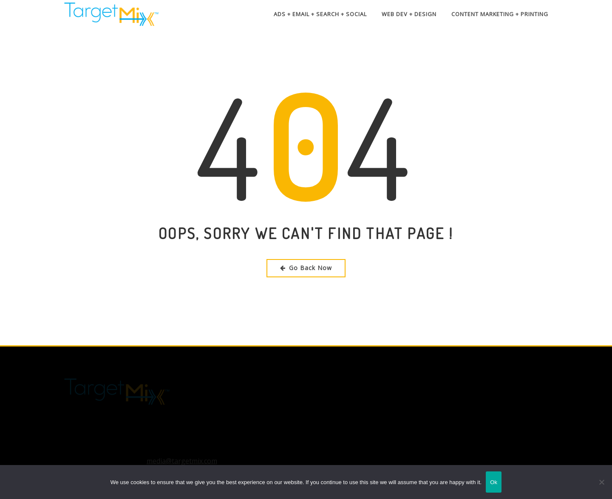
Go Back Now (306, 268)
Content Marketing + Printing (499, 14)
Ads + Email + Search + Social (320, 14)
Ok (493, 482)
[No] (601, 482)
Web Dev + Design (409, 14)
